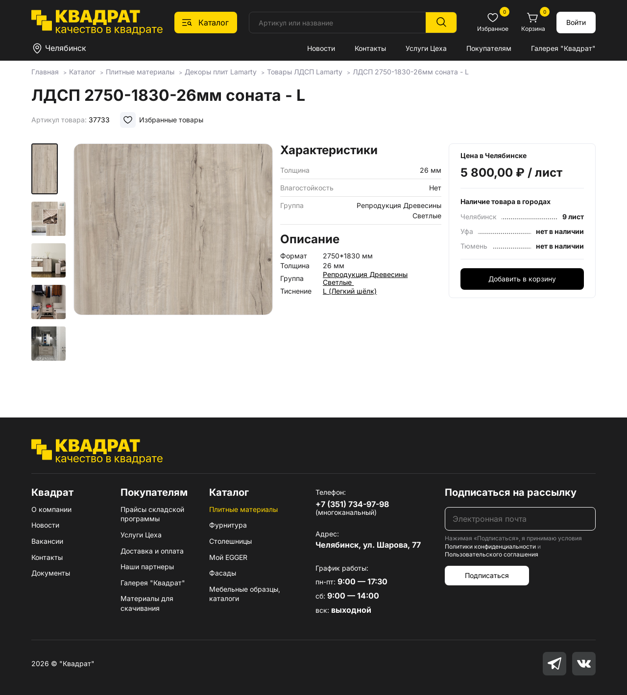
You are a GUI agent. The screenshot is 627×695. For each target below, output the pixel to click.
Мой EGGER (228, 557)
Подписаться (487, 575)
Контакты (370, 48)
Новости (321, 48)
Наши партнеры (147, 566)
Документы (50, 573)
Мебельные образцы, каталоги (244, 594)
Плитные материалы (243, 509)
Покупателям (488, 48)
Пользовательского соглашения (491, 554)
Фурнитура (228, 525)
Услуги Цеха (426, 48)
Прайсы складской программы (152, 514)
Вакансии (47, 541)
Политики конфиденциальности (490, 546)
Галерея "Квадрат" (563, 48)
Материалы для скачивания (147, 603)
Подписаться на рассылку (511, 492)
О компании (51, 509)
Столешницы (230, 541)
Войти (576, 22)
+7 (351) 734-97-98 (352, 504)
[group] (173, 266)
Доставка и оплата (152, 551)
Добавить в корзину (522, 279)
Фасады (222, 573)
